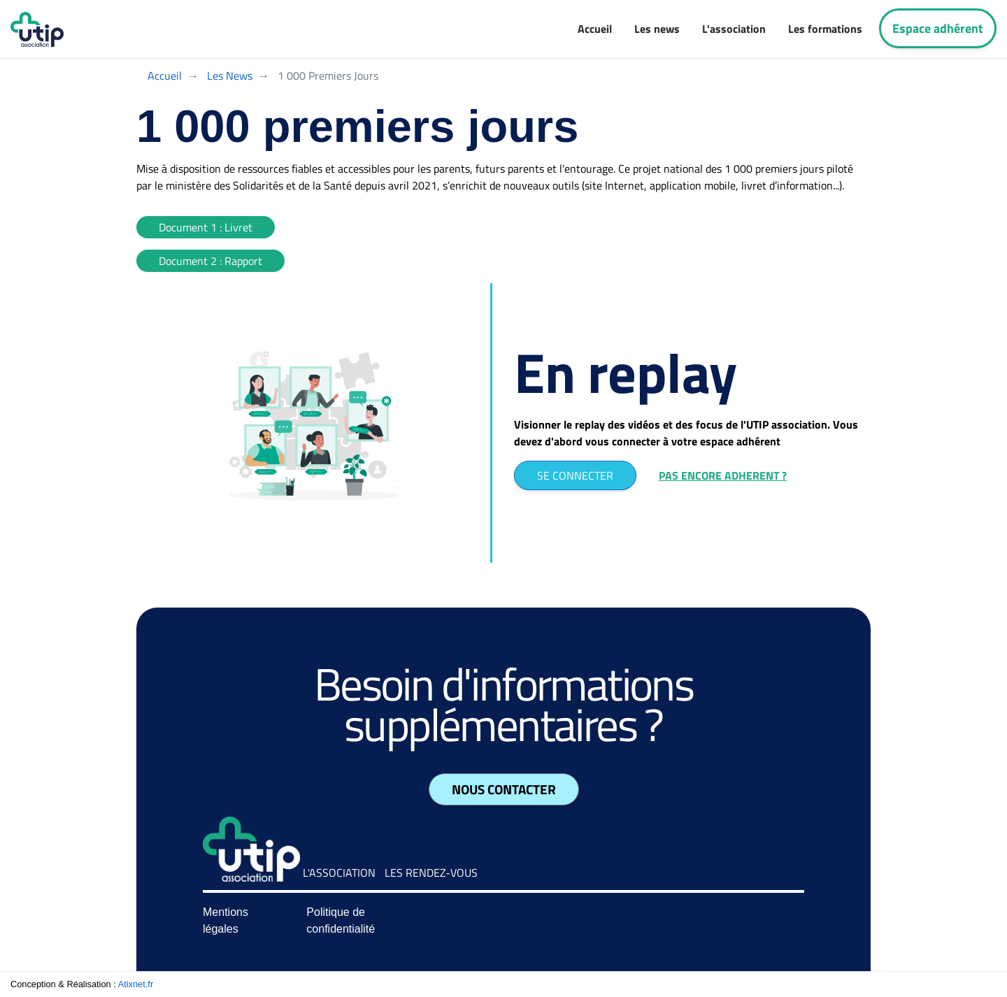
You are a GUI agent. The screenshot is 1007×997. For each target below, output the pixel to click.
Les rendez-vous (431, 872)
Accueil (595, 28)
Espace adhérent (937, 28)
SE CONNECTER (575, 475)
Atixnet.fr (136, 984)
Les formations (825, 28)
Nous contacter (504, 789)
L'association (734, 28)
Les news (657, 28)
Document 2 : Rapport (210, 260)
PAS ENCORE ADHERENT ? (723, 475)
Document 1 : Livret (205, 227)
